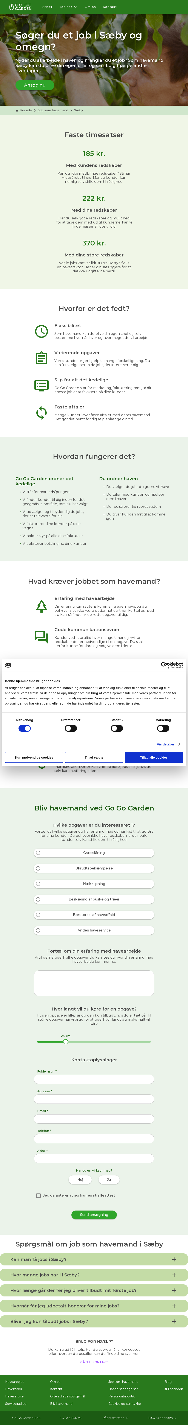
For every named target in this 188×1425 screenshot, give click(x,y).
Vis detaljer (165, 744)
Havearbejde (14, 1382)
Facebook (174, 1389)
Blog (168, 1382)
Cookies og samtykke (124, 1404)
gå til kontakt (94, 1361)
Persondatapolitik (121, 1396)
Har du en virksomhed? (94, 1170)
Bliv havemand (61, 1404)
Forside (23, 110)
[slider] (65, 1041)
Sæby (78, 110)
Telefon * (44, 1130)
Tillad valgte (94, 757)
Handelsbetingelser (123, 1389)
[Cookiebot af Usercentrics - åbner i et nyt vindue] (164, 665)
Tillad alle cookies (154, 757)
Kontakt (110, 7)
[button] (94, 1259)
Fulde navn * (47, 1071)
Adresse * (44, 1091)
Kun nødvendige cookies (34, 757)
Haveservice (14, 1396)
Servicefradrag (15, 1404)
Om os (90, 7)
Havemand (13, 1389)
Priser (47, 7)
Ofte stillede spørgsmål (67, 1396)
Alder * (42, 1150)
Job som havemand (53, 110)
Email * (42, 1111)
